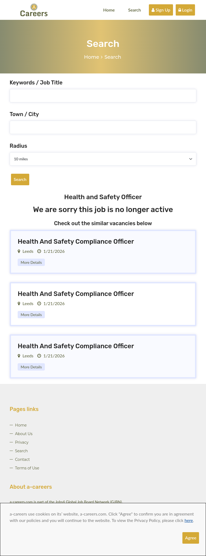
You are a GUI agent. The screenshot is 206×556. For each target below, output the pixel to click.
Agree (190, 537)
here (189, 520)
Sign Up (161, 9)
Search (134, 9)
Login (185, 9)
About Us (23, 433)
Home (109, 9)
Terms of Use (27, 468)
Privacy (21, 442)
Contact (22, 459)
